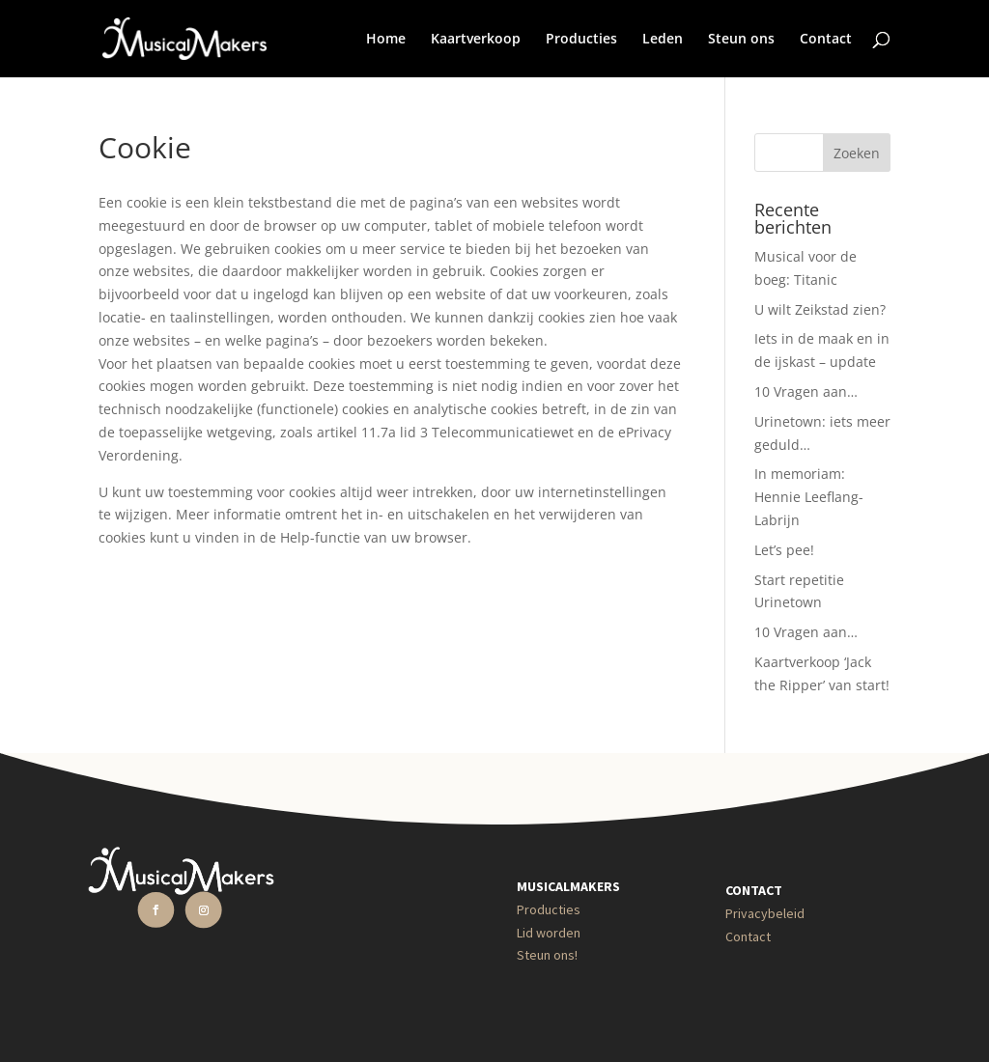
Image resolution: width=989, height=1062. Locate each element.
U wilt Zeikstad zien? (820, 309)
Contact (826, 39)
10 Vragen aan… (806, 391)
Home (386, 39)
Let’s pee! (784, 550)
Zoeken (857, 153)
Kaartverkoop (476, 39)
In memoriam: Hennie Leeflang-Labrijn (808, 496)
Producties (581, 39)
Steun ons (741, 39)
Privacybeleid (765, 913)
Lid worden (548, 932)
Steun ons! (547, 955)
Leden (662, 39)
